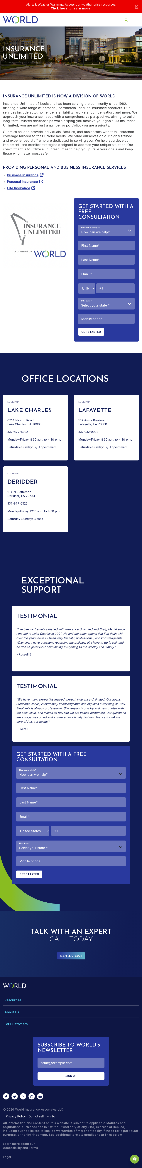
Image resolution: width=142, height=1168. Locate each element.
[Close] (136, 6)
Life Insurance (18, 188)
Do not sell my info (41, 1116)
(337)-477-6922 (71, 955)
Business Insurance (22, 175)
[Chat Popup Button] (134, 1159)
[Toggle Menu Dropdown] (71, 1000)
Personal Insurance (22, 182)
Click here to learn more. (71, 8)
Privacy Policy (16, 1116)
